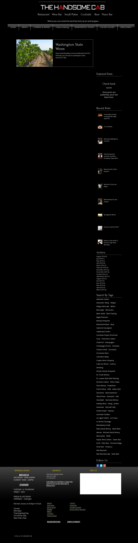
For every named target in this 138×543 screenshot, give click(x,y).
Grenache (110, 396)
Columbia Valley (102, 357)
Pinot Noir (100, 447)
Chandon (115, 346)
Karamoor (100, 407)
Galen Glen (116, 389)
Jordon (116, 403)
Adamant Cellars (102, 299)
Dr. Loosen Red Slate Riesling (107, 378)
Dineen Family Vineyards (105, 371)
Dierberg (99, 367)
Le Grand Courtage (103, 421)
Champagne (109, 342)
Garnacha (100, 393)
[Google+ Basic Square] (104, 465)
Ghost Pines (100, 396)
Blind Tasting (111, 313)
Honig (110, 403)
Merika (99, 432)
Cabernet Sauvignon (104, 328)
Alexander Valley (102, 303)
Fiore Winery (101, 385)
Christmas (112, 349)
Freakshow (111, 385)
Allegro (113, 303)
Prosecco (108, 447)
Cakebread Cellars (103, 331)
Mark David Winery (103, 429)
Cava (98, 339)
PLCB (98, 443)
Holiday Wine (101, 403)
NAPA (108, 436)
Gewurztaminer (111, 393)
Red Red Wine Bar (103, 454)
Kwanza (111, 411)
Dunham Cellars (102, 382)
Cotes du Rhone (102, 364)
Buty (112, 324)
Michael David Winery (111, 432)
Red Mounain (101, 450)
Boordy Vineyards (103, 321)
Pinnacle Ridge (116, 443)
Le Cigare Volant (102, 418)
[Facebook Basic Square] (97, 465)
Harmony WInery (111, 400)
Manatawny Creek (103, 425)
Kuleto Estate (101, 411)
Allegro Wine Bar (102, 306)
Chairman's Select (108, 339)
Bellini (113, 306)
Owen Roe (117, 440)
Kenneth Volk (110, 407)
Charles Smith (101, 349)
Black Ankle (100, 313)
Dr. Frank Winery (102, 375)
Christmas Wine (102, 353)
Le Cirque (114, 418)
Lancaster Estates (103, 414)
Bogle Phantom (102, 317)
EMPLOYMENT (73, 522)
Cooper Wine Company (105, 360)
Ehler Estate (114, 382)
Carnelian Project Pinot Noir (107, 335)
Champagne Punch (103, 346)
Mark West (116, 429)
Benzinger (100, 310)
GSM (109, 389)
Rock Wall (115, 454)
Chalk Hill (100, 342)
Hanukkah (100, 400)
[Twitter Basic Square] (101, 465)
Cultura (113, 364)
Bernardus (110, 310)
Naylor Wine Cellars (104, 440)
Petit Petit (105, 443)
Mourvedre (100, 436)
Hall (117, 396)
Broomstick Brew (102, 324)
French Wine (101, 389)
